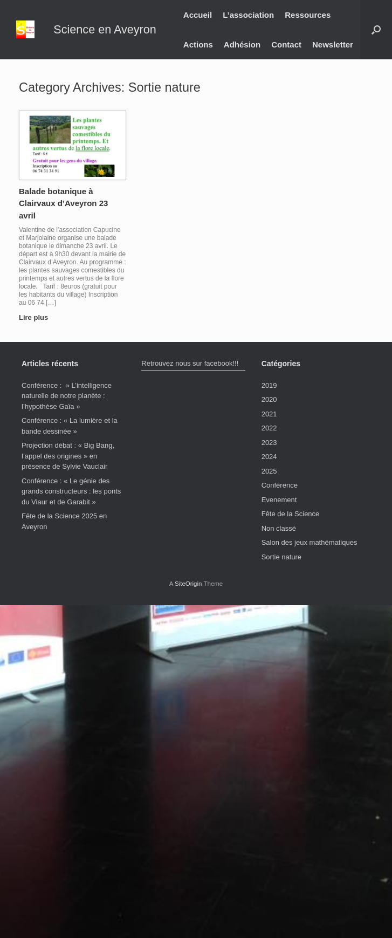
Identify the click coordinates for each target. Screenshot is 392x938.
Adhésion (242, 44)
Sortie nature (281, 557)
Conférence (280, 485)
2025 (269, 471)
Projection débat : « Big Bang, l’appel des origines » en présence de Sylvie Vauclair (68, 455)
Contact (286, 44)
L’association (248, 14)
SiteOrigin (188, 583)
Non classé (279, 528)
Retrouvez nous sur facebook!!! (189, 363)
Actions (198, 44)
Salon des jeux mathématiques (309, 542)
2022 (269, 428)
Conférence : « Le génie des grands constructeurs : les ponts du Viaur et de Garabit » (71, 491)
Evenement (279, 500)
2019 (269, 385)
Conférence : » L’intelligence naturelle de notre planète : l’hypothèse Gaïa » (67, 395)
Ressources (308, 14)
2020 (269, 399)
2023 (269, 443)
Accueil (197, 14)
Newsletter (332, 44)
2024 (269, 457)
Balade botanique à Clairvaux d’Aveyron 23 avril (63, 203)
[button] (376, 29)
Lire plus (36, 317)
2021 (269, 414)
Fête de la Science (291, 514)
